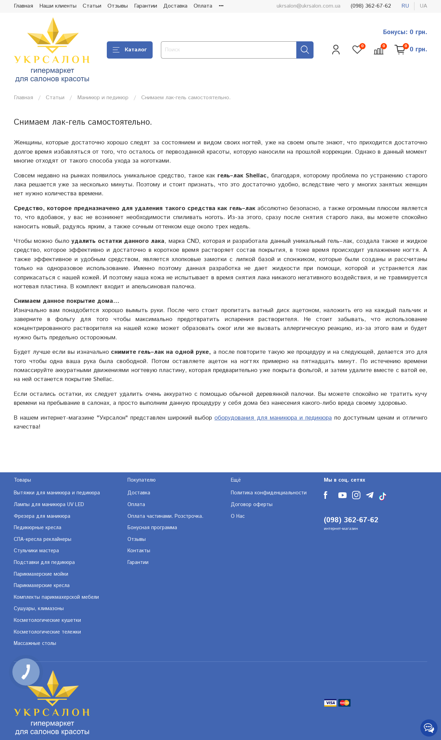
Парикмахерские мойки (41, 574)
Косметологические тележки (47, 632)
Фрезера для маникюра (42, 516)
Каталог (130, 50)
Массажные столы (35, 643)
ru (405, 6)
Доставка (175, 6)
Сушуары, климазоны (39, 608)
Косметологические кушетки (47, 620)
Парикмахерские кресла (42, 585)
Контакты (138, 550)
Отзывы (117, 6)
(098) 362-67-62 (371, 6)
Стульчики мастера (36, 550)
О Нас (238, 516)
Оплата (203, 6)
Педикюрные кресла (37, 527)
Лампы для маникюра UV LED (49, 504)
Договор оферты (252, 504)
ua (423, 6)
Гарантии (145, 6)
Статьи (92, 6)
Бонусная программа (152, 527)
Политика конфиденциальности (269, 493)
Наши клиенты (57, 6)
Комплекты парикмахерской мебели (56, 597)
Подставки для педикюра (44, 562)
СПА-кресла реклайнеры (42, 539)
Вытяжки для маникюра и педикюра (57, 493)
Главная (23, 6)
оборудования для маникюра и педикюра (273, 417)
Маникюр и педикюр (103, 98)
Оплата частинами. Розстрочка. (165, 516)
